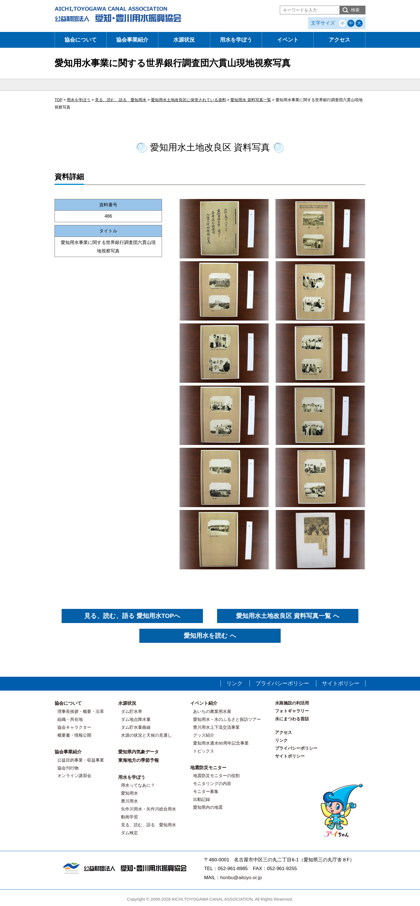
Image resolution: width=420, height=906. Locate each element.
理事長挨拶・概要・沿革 (80, 711)
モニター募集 (205, 791)
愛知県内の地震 (208, 807)
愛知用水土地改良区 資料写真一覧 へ (287, 615)
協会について (80, 40)
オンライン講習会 (74, 775)
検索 (355, 9)
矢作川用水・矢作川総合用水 (148, 808)
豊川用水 (129, 801)
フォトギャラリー (292, 710)
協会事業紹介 (132, 40)
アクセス (339, 40)
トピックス (203, 751)
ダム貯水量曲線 (136, 727)
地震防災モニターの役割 (216, 775)
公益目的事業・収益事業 (80, 760)
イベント (287, 40)
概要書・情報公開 (74, 735)
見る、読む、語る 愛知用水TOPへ (132, 615)
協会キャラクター (74, 727)
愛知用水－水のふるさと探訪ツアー (227, 719)
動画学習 (129, 816)
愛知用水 (129, 793)
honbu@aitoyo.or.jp (241, 877)
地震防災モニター (208, 767)
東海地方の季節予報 (138, 760)
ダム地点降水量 (136, 719)
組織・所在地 (70, 719)
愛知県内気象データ (138, 751)
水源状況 (184, 40)
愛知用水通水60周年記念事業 (221, 743)
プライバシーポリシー (282, 683)
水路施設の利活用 (292, 702)
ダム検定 (129, 832)
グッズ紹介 (203, 735)
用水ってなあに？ (138, 785)
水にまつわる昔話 (292, 718)
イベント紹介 (203, 703)
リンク (234, 683)
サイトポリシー (341, 683)
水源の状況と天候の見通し (146, 735)
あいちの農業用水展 (212, 711)
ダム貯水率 (131, 711)
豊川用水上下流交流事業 (216, 727)
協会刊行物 (68, 768)
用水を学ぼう (236, 40)
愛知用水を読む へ (210, 635)
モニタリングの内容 (212, 783)
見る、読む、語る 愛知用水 (148, 824)
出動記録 (201, 799)
